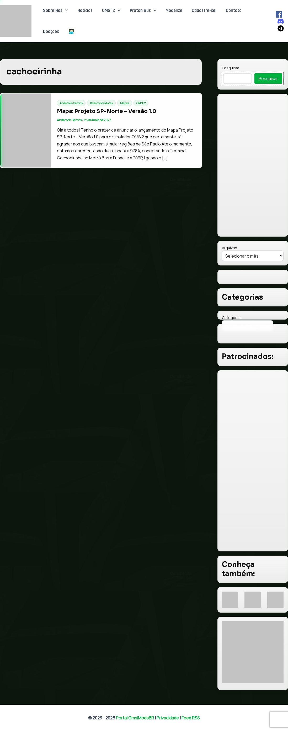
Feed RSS (191, 718)
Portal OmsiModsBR (135, 718)
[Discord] (281, 21)
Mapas (124, 103)
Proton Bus (143, 10)
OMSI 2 (111, 10)
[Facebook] (279, 14)
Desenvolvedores (101, 103)
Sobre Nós (55, 10)
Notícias (85, 10)
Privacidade (168, 718)
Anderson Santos (71, 103)
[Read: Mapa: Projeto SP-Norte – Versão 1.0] (25, 130)
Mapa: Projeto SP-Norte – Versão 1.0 (106, 111)
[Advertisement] (253, 461)
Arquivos (229, 247)
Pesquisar (230, 67)
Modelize (174, 10)
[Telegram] (281, 28)
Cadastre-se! (204, 10)
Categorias (232, 317)
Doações (51, 31)
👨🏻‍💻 (71, 31)
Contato (234, 10)
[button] (65, 10)
